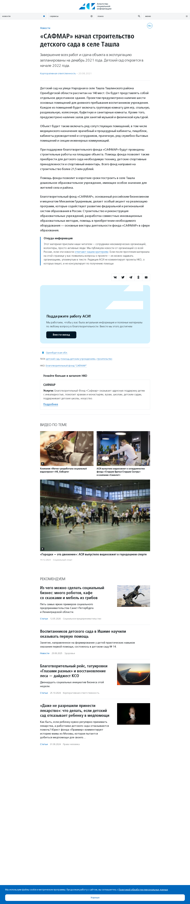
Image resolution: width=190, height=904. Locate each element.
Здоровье (69, 653)
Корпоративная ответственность (58, 73)
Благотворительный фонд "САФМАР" (66, 365)
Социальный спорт (62, 560)
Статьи (44, 618)
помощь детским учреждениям (78, 358)
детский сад (52, 358)
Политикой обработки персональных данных (143, 889)
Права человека (71, 744)
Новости (45, 28)
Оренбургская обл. (57, 352)
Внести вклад (61, 334)
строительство (104, 358)
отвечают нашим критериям (91, 251)
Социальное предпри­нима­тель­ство (82, 618)
